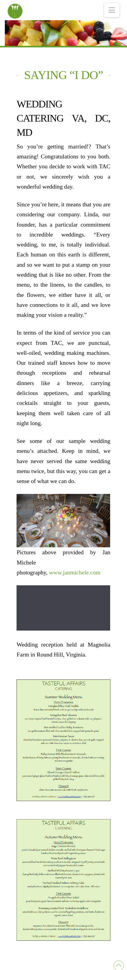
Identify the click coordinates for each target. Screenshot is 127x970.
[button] (111, 10)
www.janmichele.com (75, 572)
